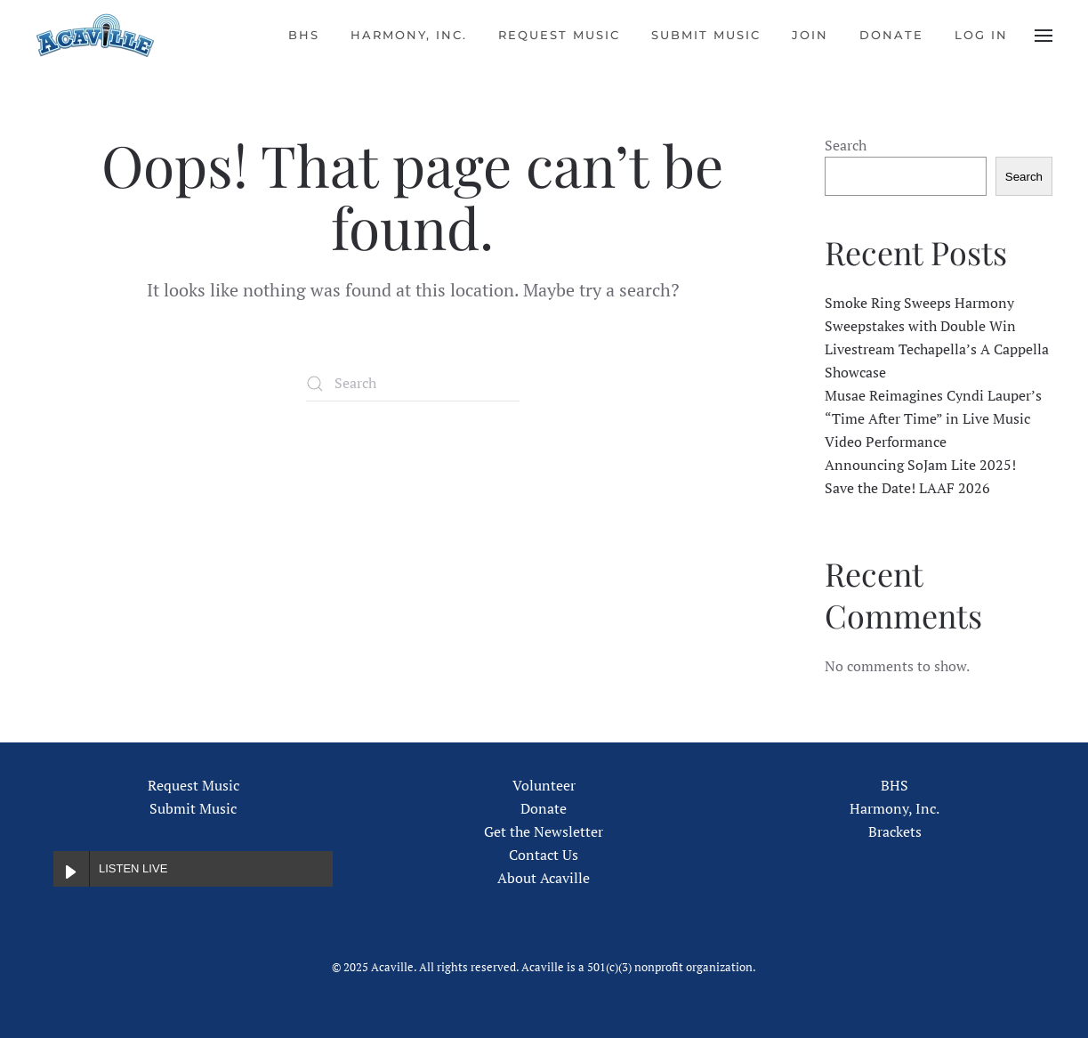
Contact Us (543, 854)
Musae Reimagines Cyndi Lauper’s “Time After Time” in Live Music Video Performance (933, 418)
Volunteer (544, 785)
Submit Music (706, 35)
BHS (303, 35)
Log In (981, 35)
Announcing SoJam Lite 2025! (920, 464)
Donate (891, 35)
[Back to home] (95, 35)
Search (845, 145)
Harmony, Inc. (409, 35)
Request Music (559, 35)
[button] (1043, 35)
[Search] (413, 383)
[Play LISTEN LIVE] (71, 869)
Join (810, 35)
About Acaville (543, 878)
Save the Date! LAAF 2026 (907, 488)
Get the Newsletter (543, 831)
